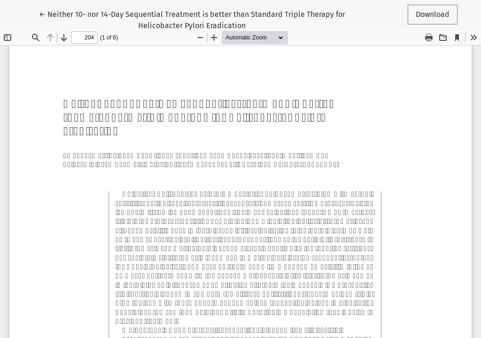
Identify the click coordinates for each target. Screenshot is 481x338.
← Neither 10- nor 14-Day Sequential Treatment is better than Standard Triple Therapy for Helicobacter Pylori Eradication (192, 19)
